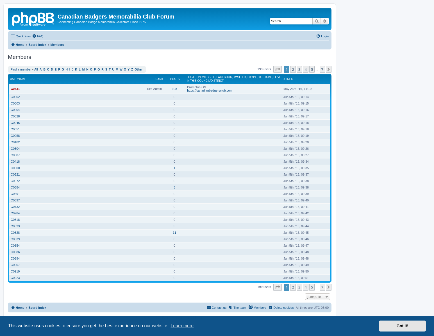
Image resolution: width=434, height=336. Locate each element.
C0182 (15, 142)
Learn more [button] (182, 325)
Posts (175, 79)
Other (138, 69)
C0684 (15, 187)
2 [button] (293, 69)
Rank (159, 79)
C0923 (15, 278)
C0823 (15, 226)
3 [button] (299, 69)
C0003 (15, 103)
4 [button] (305, 69)
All (36, 69)
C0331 (15, 88)
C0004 (15, 110)
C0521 (15, 174)
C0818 (15, 219)
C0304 (15, 148)
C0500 (15, 168)
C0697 (15, 200)
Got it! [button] (402, 326)
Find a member (21, 69)
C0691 (15, 194)
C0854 (15, 245)
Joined (288, 79)
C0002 (15, 97)
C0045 (15, 122)
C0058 (15, 135)
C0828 (15, 232)
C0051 (15, 129)
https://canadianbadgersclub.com (209, 90)
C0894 (15, 258)
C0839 (15, 239)
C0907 (15, 265)
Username (18, 79)
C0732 (15, 206)
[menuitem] (37, 36)
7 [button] (322, 69)
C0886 (15, 252)
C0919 (15, 271)
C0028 (15, 116)
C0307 (15, 155)
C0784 (15, 213)
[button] (277, 69)
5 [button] (312, 69)
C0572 (15, 181)
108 (174, 88)
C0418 (15, 161)
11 (174, 232)
